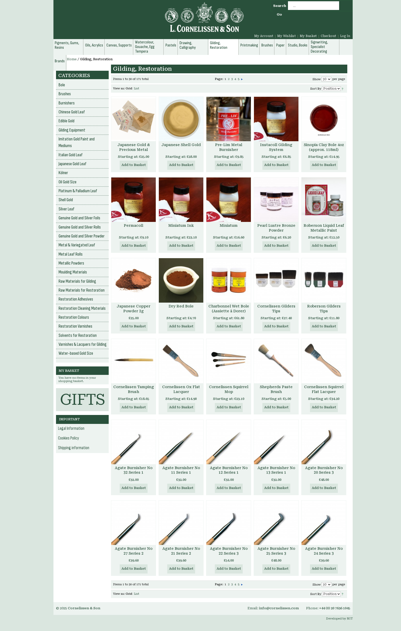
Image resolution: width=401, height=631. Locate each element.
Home (72, 59)
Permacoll (133, 225)
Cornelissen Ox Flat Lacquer (181, 389)
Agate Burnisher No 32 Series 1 (133, 470)
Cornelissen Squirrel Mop (228, 389)
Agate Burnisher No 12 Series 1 (229, 470)
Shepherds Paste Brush (276, 389)
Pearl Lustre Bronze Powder (276, 227)
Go (279, 14)
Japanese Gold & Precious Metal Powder (133, 150)
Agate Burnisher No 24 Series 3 (324, 550)
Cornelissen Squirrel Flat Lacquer (323, 389)
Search (279, 6)
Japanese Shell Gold (181, 145)
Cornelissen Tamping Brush (133, 389)
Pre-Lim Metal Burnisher (228, 147)
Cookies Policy (68, 438)
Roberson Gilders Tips (324, 308)
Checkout (328, 36)
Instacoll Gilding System (276, 147)
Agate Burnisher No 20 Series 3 (324, 470)
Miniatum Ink (181, 225)
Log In (345, 36)
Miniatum (229, 225)
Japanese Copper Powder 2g (133, 308)
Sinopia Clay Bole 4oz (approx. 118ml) (324, 147)
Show (317, 79)
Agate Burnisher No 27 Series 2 (133, 550)
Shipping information (73, 447)
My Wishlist (286, 36)
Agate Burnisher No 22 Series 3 (229, 550)
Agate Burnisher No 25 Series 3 (276, 550)
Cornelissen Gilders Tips (276, 308)
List (136, 88)
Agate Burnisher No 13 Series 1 (276, 470)
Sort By (315, 88)
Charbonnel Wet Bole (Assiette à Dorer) (228, 308)
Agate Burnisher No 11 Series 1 (181, 470)
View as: (119, 88)
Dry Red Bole (181, 306)
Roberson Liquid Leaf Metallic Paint (324, 227)
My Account (263, 36)
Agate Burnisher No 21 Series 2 (181, 550)
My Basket (308, 36)
